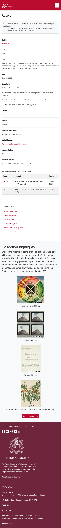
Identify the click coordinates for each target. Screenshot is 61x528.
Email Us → (6, 505)
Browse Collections (30, 416)
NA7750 (6, 181)
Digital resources (10, 215)
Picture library (9, 219)
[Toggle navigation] (57, 5)
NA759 (5, 189)
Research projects (10, 223)
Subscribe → (7, 523)
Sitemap (5, 427)
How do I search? (10, 232)
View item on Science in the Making (14, 144)
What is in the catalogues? (13, 228)
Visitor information (10, 211)
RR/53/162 (5, 44)
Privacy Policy (14, 427)
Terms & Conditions (28, 427)
